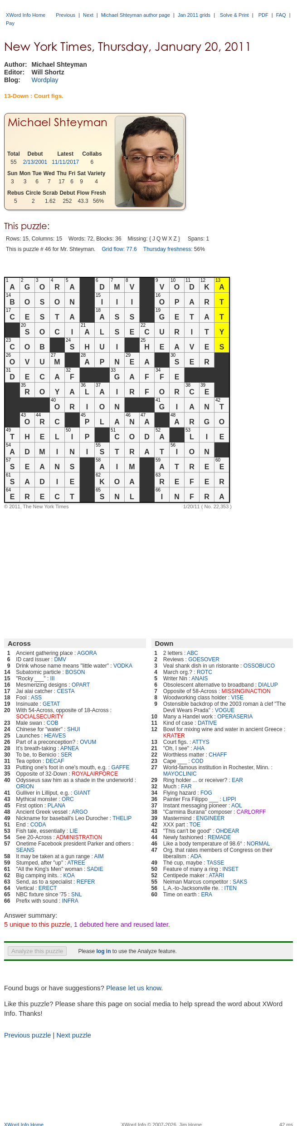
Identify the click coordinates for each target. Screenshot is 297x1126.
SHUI (73, 729)
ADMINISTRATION (79, 837)
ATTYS (200, 742)
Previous (65, 15)
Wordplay (45, 80)
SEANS (25, 850)
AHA (198, 748)
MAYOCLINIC (180, 774)
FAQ (281, 15)
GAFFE (120, 767)
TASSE (215, 863)
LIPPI (229, 799)
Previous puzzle (27, 1035)
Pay (10, 23)
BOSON (75, 672)
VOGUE (224, 710)
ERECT (48, 888)
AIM (98, 856)
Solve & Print (234, 15)
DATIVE (207, 723)
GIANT (82, 793)
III (52, 678)
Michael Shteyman (57, 122)
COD (197, 761)
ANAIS (199, 678)
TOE (195, 824)
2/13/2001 (35, 162)
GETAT (51, 704)
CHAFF (218, 755)
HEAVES (55, 736)
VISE (237, 697)
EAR (237, 780)
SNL (76, 894)
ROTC (204, 672)
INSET (231, 869)
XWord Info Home (25, 15)
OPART (81, 685)
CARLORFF (251, 812)
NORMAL (258, 844)
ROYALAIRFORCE (95, 774)
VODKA (122, 666)
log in (103, 951)
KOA (68, 875)
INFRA (70, 901)
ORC (68, 799)
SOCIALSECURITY (39, 716)
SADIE (95, 869)
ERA (206, 894)
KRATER (174, 736)
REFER (86, 882)
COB (52, 723)
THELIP (121, 818)
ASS (36, 697)
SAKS (240, 882)
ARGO (80, 812)
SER (66, 755)
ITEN (230, 888)
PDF (263, 15)
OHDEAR (227, 831)
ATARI (216, 875)
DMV (60, 659)
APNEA (69, 748)
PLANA (56, 805)
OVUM (88, 742)
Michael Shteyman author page (135, 15)
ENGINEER (210, 818)
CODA (38, 824)
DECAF (55, 761)
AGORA (87, 653)
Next (88, 15)
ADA (196, 856)
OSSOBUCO (259, 666)
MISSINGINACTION (246, 691)
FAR (186, 786)
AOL (236, 805)
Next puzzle (73, 1035)
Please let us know (133, 988)
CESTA (65, 691)
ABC (192, 653)
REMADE (219, 837)
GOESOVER (203, 659)
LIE (73, 831)
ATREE (76, 863)
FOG (206, 793)
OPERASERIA (235, 716)
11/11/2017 (65, 162)
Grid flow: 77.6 (119, 249)
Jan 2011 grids (194, 15)
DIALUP (268, 685)
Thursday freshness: (168, 249)
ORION (25, 786)
